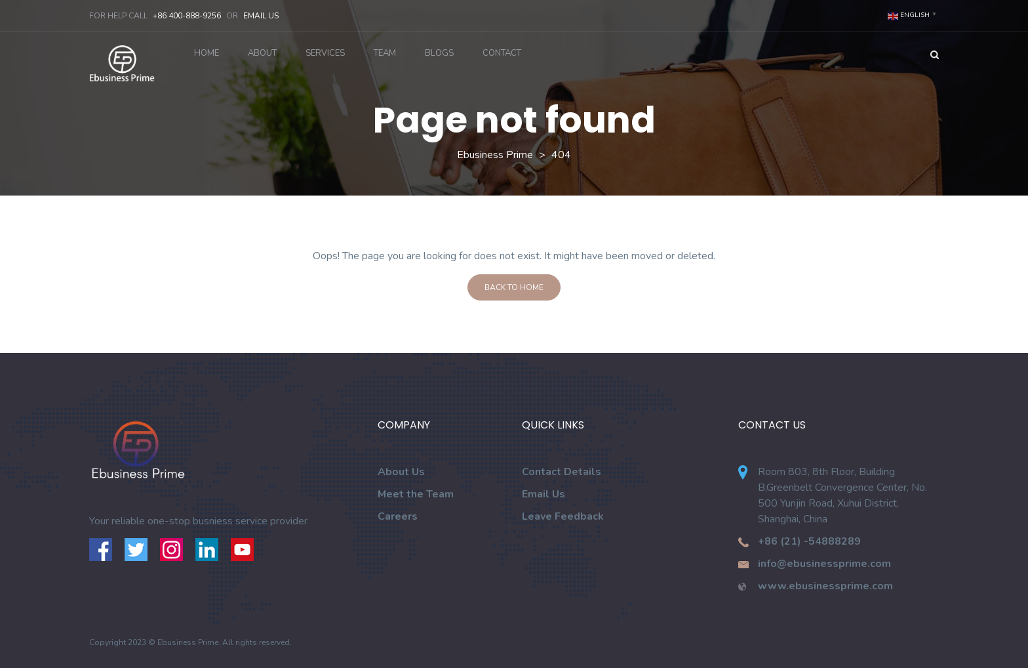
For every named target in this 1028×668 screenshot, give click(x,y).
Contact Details (561, 472)
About (262, 53)
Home (206, 53)
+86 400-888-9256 (187, 15)
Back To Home (514, 287)
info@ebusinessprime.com (824, 563)
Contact (502, 53)
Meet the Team (416, 494)
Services (325, 53)
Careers (398, 516)
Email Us (261, 15)
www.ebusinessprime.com (825, 586)
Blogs (439, 53)
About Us (401, 472)
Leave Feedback (563, 516)
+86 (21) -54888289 (809, 541)
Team (385, 53)
